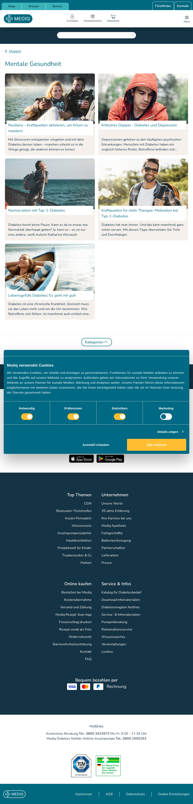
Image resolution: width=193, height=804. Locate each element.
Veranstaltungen (113, 644)
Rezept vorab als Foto (75, 629)
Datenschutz (135, 794)
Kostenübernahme (78, 600)
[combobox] (96, 35)
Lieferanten (110, 555)
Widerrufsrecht (80, 637)
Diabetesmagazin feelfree (120, 607)
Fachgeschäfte (112, 533)
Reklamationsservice (116, 629)
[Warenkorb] (113, 19)
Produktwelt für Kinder (75, 548)
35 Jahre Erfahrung (115, 511)
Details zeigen (167, 431)
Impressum (83, 794)
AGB (109, 794)
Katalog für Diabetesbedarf (121, 592)
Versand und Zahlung (76, 607)
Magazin (14, 51)
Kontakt (183, 6)
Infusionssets (82, 525)
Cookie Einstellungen (174, 794)
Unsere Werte (112, 503)
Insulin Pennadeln (78, 518)
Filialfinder (163, 6)
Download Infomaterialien (120, 600)
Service (57, 6)
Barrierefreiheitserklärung (72, 644)
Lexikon (107, 651)
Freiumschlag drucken (75, 622)
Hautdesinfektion (79, 540)
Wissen (33, 6)
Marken (86, 562)
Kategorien (96, 341)
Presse (106, 562)
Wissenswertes (113, 637)
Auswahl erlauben (95, 444)
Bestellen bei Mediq (76, 592)
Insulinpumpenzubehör (75, 533)
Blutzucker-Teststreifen (74, 511)
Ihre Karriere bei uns (116, 518)
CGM (88, 503)
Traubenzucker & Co (77, 555)
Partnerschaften (113, 548)
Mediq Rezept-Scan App (73, 614)
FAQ (88, 659)
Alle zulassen (156, 444)
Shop (11, 6)
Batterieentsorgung (116, 540)
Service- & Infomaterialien (120, 614)
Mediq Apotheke (113, 525)
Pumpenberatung (114, 622)
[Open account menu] (72, 19)
